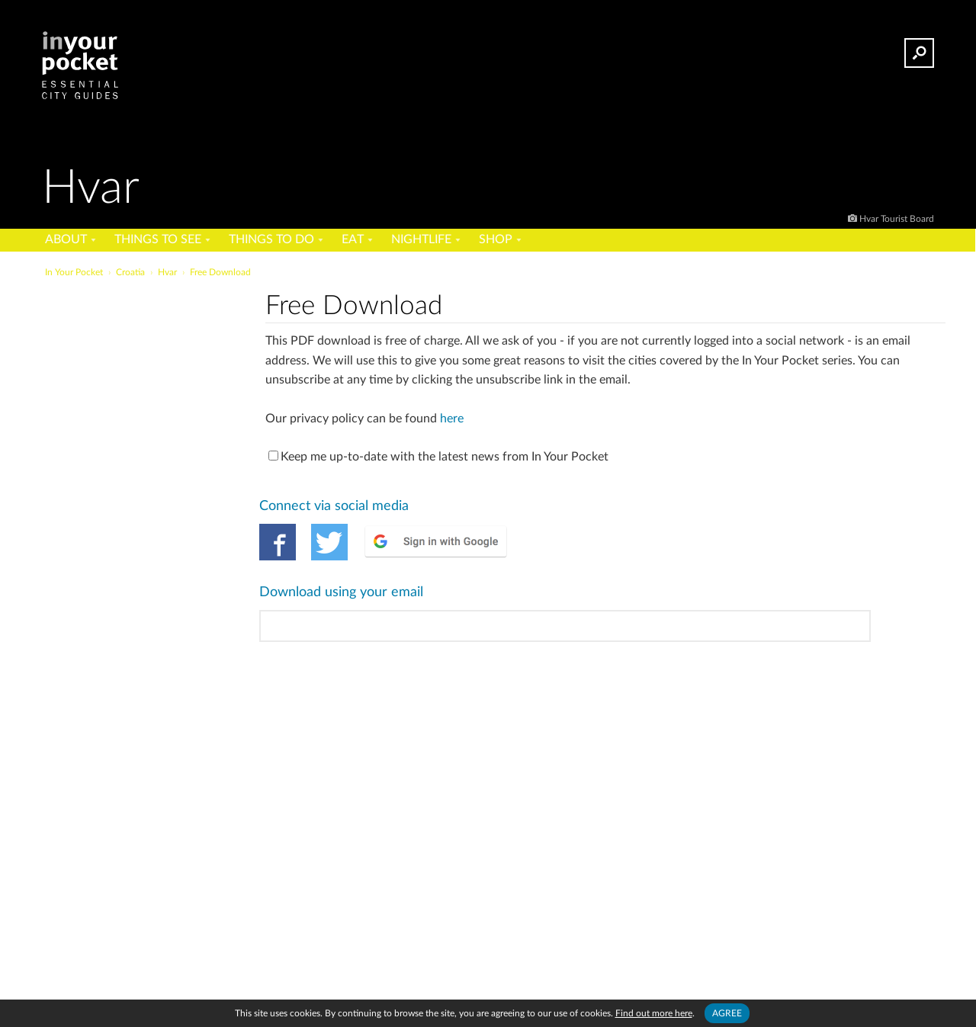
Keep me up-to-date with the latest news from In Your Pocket (438, 457)
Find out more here (653, 1013)
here (452, 418)
